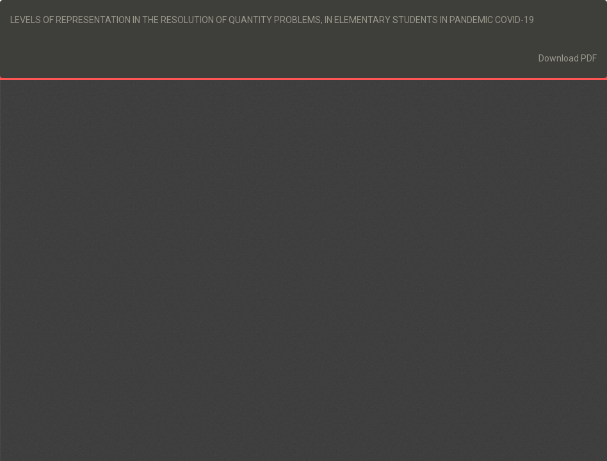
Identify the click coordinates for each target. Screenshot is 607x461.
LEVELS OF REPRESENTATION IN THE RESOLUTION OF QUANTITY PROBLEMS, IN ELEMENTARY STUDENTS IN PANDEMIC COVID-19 (272, 20)
